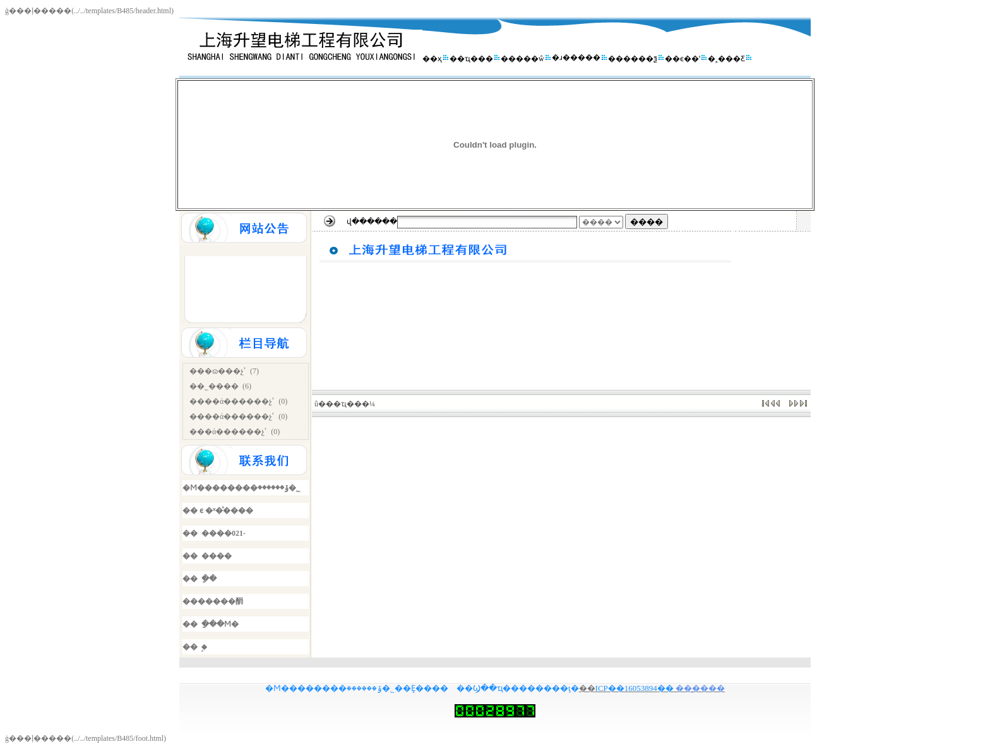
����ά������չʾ (232, 401)
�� (587, 688)
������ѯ (632, 58)
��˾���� (214, 386)
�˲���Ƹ (726, 58)
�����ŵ (522, 58)
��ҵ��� (471, 58)
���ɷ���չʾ (217, 371)
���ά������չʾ (228, 431)
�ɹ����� (576, 57)
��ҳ (432, 58)
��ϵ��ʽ (682, 58)
